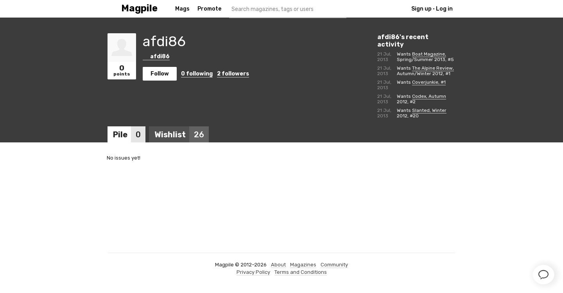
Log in (444, 8)
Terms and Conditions (300, 272)
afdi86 (156, 56)
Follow (160, 73)
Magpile (139, 8)
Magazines (303, 265)
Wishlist (181, 134)
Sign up (421, 8)
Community (334, 265)
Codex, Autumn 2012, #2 (421, 98)
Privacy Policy (253, 272)
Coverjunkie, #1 (429, 82)
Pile (129, 134)
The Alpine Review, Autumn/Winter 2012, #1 (425, 70)
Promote (209, 8)
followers (233, 73)
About (278, 265)
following (197, 73)
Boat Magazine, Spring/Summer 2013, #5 (425, 56)
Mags (182, 8)
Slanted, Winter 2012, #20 (421, 113)
